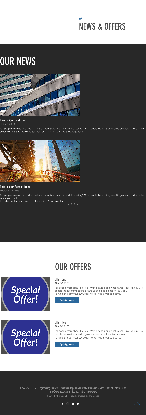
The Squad (94, 396)
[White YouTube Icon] (72, 403)
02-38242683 (82, 391)
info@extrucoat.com (60, 391)
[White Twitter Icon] (78, 403)
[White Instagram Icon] (67, 403)
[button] (67, 300)
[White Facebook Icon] (62, 403)
